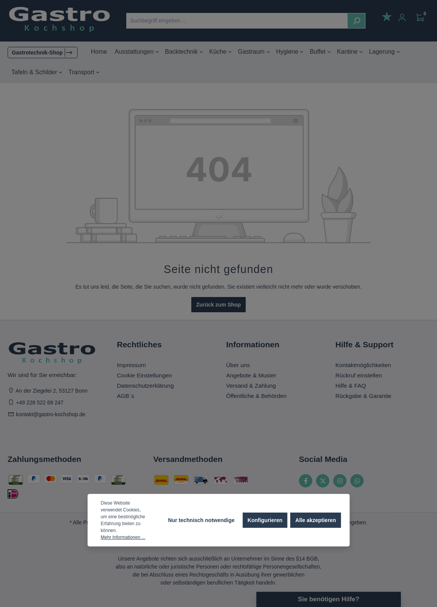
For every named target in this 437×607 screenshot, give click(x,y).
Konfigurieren (265, 520)
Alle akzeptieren (316, 520)
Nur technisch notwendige (201, 520)
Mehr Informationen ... (123, 537)
